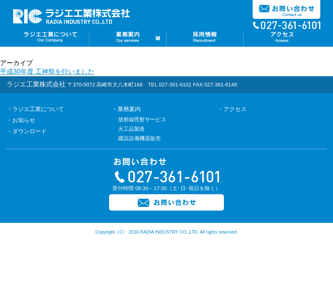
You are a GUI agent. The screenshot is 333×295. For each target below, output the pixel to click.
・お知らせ (21, 120)
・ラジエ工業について (35, 109)
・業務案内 (126, 109)
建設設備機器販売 (139, 138)
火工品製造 (131, 129)
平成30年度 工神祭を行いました (47, 71)
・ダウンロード (27, 131)
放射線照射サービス (142, 119)
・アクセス (232, 109)
